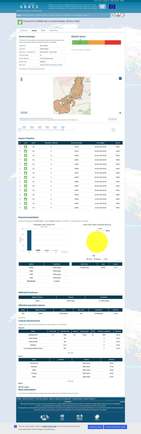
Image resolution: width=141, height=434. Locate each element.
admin (122, 1)
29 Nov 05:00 (24, 127)
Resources (54, 30)
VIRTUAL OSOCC (41, 15)
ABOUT (86, 15)
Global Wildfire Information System (51, 65)
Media (43, 30)
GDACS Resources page (70, 391)
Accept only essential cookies (115, 427)
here (90, 49)
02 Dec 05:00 (47, 127)
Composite (112, 119)
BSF (53, 335)
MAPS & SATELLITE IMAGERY (60, 15)
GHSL (46, 226)
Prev (18, 130)
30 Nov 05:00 (32, 127)
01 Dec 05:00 (39, 127)
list (24, 317)
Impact (34, 30)
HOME (19, 15)
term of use (98, 1)
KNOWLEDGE (77, 15)
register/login (114, 1)
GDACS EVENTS (28, 15)
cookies (122, 400)
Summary (23, 30)
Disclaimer (68, 400)
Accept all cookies (95, 427)
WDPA (116, 267)
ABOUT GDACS (89, 397)
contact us (106, 1)
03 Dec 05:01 (55, 127)
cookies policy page (49, 426)
